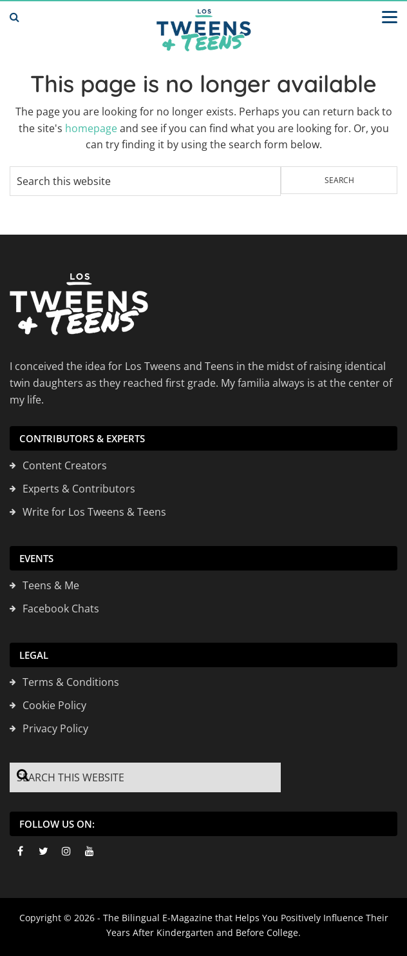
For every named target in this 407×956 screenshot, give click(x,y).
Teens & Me (51, 585)
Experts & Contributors (79, 489)
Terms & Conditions (71, 682)
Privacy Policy (55, 728)
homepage (91, 128)
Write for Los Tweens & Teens (94, 512)
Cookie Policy (54, 705)
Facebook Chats (61, 608)
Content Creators (65, 465)
